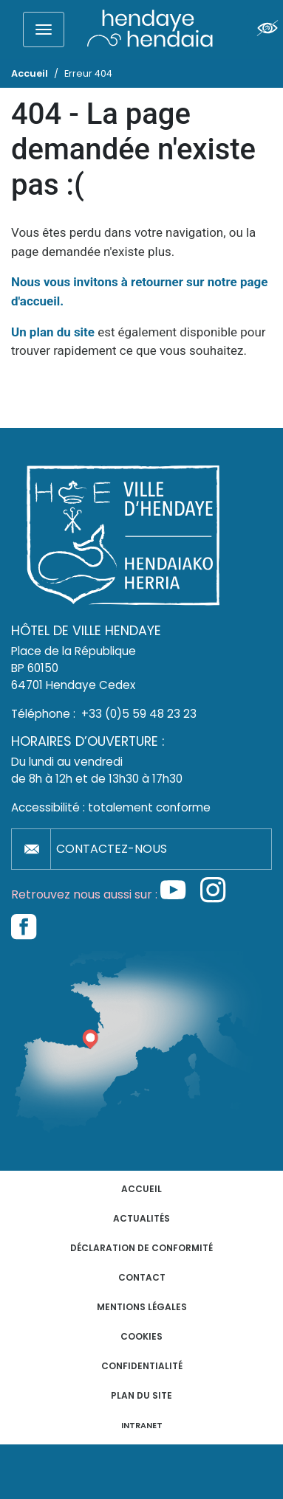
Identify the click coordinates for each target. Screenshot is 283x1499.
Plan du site (141, 1395)
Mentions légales (142, 1307)
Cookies (141, 1336)
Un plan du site (53, 332)
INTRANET (142, 1425)
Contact (142, 1277)
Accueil (141, 1189)
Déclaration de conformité (141, 1248)
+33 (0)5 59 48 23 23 (139, 713)
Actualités (141, 1218)
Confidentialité (142, 1366)
